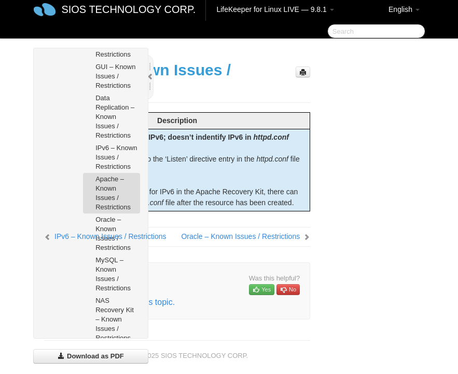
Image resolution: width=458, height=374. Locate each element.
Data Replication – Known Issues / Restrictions (114, 116)
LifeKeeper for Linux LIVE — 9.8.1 (275, 9)
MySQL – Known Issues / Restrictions (113, 274)
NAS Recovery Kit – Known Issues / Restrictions (114, 319)
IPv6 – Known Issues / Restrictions (116, 157)
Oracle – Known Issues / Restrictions (240, 236)
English (404, 9)
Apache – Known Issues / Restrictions (113, 193)
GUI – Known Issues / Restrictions (115, 76)
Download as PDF (90, 356)
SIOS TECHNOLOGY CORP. (128, 9)
